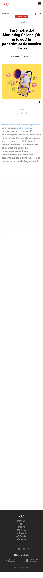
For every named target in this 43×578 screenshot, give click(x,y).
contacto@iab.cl (21, 567)
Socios (21, 523)
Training (21, 526)
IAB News (21, 530)
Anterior (5, 13)
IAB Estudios (21, 536)
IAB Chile (21, 520)
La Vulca (24, 134)
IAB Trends (22, 533)
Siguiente (37, 13)
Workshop (21, 539)
